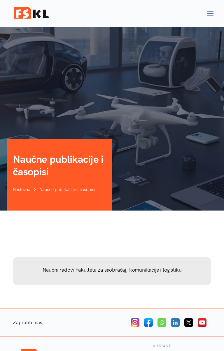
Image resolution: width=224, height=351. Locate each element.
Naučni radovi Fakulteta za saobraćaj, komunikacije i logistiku (112, 270)
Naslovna (21, 190)
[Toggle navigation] (210, 13)
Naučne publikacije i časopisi (67, 190)
